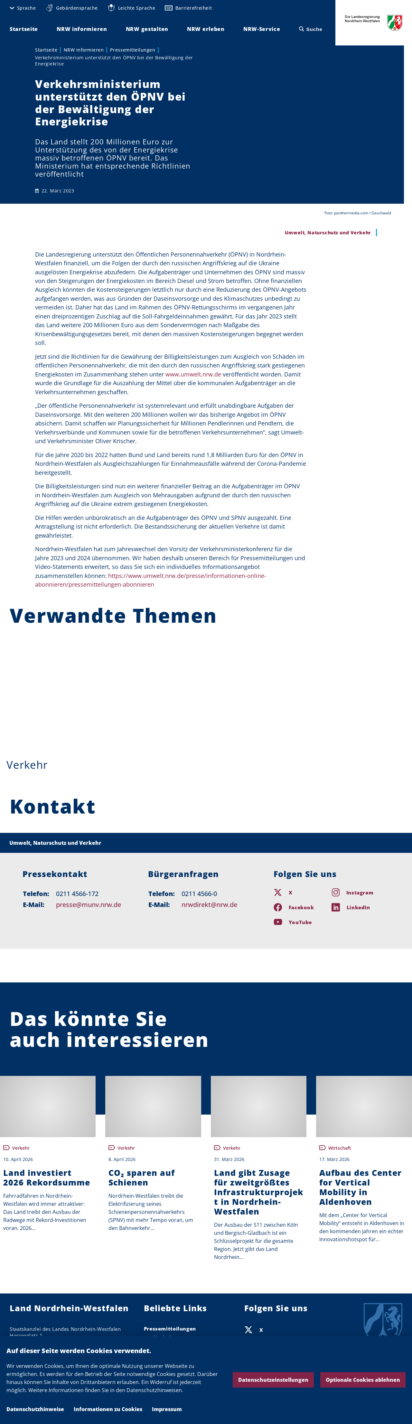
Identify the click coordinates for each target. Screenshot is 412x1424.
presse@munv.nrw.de (88, 904)
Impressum (167, 1409)
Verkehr (27, 764)
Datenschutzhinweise (35, 1409)
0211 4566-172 (77, 893)
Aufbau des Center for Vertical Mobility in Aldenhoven (360, 1187)
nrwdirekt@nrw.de (209, 904)
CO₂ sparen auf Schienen (141, 1177)
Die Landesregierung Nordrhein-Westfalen (373, 22)
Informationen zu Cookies (108, 1409)
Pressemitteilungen (132, 50)
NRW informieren (84, 50)
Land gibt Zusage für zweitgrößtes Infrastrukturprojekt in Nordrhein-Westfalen (258, 1192)
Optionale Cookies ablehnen (363, 1379)
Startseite (46, 50)
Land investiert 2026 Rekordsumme (46, 1177)
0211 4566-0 (199, 893)
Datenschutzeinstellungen (273, 1379)
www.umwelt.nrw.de (193, 374)
